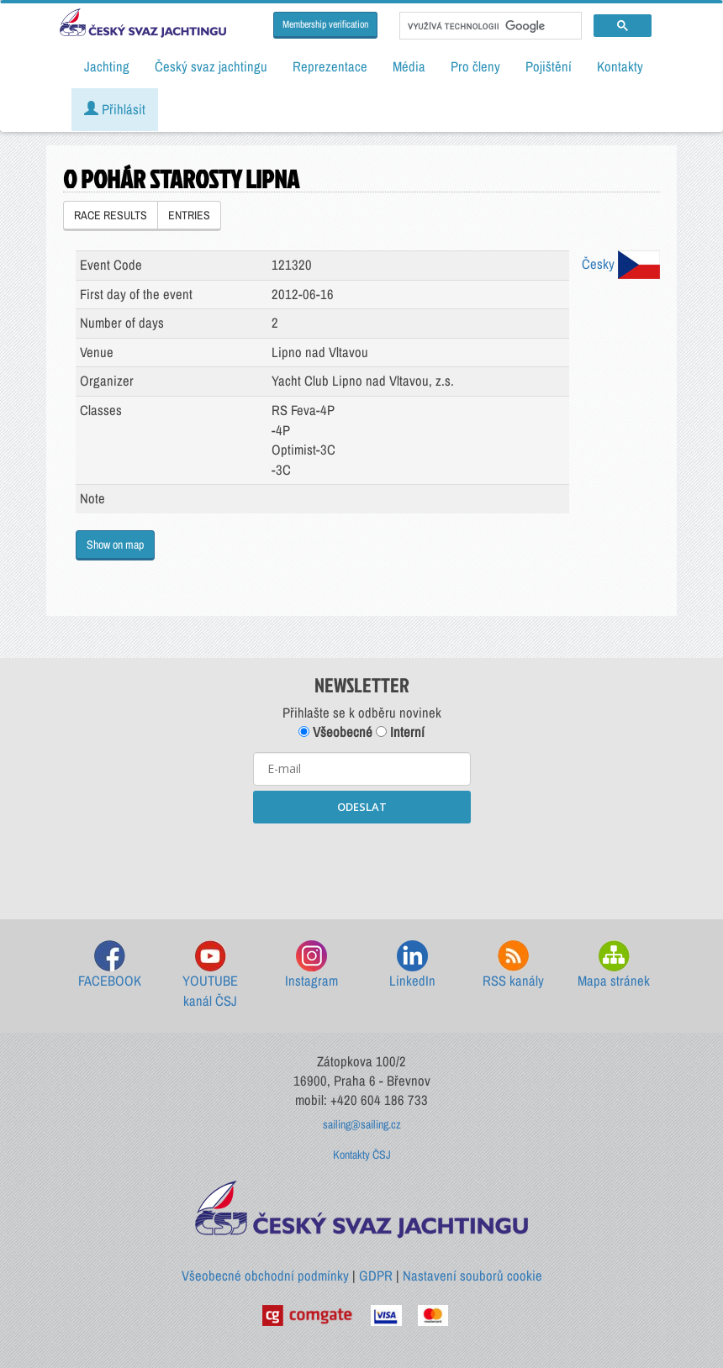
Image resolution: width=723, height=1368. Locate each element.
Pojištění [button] (548, 66)
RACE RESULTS (110, 215)
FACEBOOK (109, 965)
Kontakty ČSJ (362, 1154)
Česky (621, 264)
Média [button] (409, 66)
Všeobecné (335, 732)
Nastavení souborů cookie (472, 1275)
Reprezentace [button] (330, 66)
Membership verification (325, 24)
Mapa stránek (614, 965)
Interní (400, 732)
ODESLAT (362, 806)
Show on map (115, 544)
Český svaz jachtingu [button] (211, 66)
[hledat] (489, 26)
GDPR (376, 1275)
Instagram (311, 965)
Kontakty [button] (620, 66)
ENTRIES (189, 215)
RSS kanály (513, 965)
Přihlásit (114, 109)
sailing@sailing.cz (362, 1124)
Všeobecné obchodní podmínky (265, 1275)
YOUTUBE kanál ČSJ (210, 975)
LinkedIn (412, 965)
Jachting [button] (106, 66)
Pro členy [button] (475, 66)
